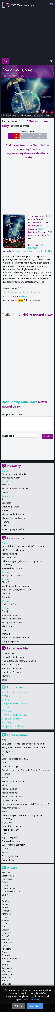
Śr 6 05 (33, 136)
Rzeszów (6, 948)
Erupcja (5, 611)
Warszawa (7, 971)
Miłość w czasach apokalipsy (15, 550)
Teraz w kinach (18, 735)
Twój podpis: (8, 435)
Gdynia (5, 904)
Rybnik (5, 945)
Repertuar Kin (17, 648)
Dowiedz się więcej (31, 999)
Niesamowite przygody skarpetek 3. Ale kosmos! (25, 804)
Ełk (3, 897)
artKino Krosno (9, 653)
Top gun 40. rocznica (12, 575)
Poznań (5, 936)
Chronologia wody (10, 506)
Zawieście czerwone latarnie (15, 637)
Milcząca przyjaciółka (12, 622)
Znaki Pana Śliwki (10, 604)
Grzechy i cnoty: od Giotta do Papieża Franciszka (25, 770)
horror (41, 228)
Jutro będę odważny (11, 615)
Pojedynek (7, 822)
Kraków (5, 920)
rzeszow (22, 5)
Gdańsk (5, 901)
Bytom (5, 882)
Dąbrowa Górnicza (11, 891)
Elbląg (5, 894)
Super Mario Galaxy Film (15, 703)
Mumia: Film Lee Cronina (13, 518)
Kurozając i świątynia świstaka (16, 589)
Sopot (5, 952)
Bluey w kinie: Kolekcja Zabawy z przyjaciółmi (23, 747)
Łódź (4, 926)
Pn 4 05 (22, 136)
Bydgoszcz (7, 879)
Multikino (6, 675)
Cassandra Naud (20, 251)
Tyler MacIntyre (17, 76)
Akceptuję (34, 1006)
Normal (5, 492)
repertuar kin (13, 115)
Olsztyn (5, 929)
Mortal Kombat (9, 788)
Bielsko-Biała (8, 875)
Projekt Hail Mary (12, 718)
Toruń (5, 964)
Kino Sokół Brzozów (11, 672)
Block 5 (5, 582)
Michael (5, 484)
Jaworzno (6, 910)
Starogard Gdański (11, 958)
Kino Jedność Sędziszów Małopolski (19, 660)
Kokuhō (5, 777)
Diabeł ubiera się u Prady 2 (15, 474)
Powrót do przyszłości (12, 826)
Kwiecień (6, 510)
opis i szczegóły (28, 115)
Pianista (5, 521)
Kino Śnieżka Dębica (11, 668)
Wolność (6, 852)
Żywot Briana (8, 860)
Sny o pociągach (10, 837)
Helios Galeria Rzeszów (13, 657)
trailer (39, 115)
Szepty (5, 848)
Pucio (4, 525)
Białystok (6, 872)
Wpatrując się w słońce (13, 529)
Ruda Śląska (7, 942)
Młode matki (8, 626)
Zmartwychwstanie (11, 856)
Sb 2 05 (11, 136)
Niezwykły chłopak (11, 557)
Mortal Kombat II (10, 553)
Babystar (6, 502)
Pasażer (5, 630)
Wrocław (6, 977)
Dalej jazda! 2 (8, 751)
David (4, 755)
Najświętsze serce (10, 800)
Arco (4, 499)
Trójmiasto (7, 968)
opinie (46, 115)
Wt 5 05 (28, 136)
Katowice (6, 913)
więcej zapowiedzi (12, 641)
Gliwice (5, 907)
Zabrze (5, 980)
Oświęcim (6, 933)
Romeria (6, 597)
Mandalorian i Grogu (11, 618)
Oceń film (22, 296)
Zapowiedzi (15, 538)
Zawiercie (6, 983)
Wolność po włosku (11, 477)
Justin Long (34, 251)
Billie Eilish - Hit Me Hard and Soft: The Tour (23, 546)
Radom (5, 939)
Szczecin (6, 961)
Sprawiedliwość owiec (12, 568)
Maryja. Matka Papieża (13, 514)
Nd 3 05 (17, 136)
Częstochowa (8, 888)
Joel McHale (47, 251)
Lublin (4, 923)
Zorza (4, 679)
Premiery (14, 466)
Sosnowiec (7, 955)
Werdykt (6, 633)
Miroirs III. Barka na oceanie (15, 488)
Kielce (4, 917)
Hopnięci (8, 722)
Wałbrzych (7, 974)
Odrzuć (18, 1006)
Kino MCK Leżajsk (10, 664)
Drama (7, 707)
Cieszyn (5, 885)
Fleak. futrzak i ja (10, 766)
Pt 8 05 (44, 136)
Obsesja (6, 593)
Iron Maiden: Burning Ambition (16, 586)
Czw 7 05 (39, 136)
